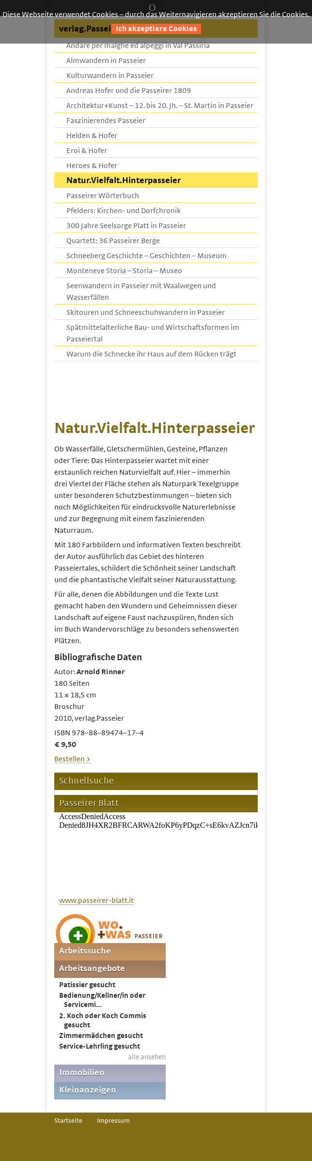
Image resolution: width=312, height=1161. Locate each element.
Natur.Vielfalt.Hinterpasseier (123, 180)
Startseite (68, 1120)
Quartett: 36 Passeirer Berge (113, 241)
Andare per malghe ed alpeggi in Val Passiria (138, 45)
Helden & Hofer (91, 135)
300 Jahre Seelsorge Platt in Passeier (126, 226)
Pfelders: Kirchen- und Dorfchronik (123, 211)
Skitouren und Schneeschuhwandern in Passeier (145, 312)
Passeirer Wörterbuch (102, 196)
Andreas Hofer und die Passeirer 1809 (128, 90)
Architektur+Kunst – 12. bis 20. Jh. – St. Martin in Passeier (159, 105)
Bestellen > (72, 759)
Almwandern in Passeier (106, 60)
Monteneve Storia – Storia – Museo (124, 271)
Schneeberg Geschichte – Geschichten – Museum (146, 256)
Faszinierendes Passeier (105, 120)
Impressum (113, 1120)
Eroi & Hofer (86, 151)
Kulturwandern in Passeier (110, 75)
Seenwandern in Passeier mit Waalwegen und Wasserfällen (141, 291)
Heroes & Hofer (91, 166)
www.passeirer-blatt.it (96, 900)
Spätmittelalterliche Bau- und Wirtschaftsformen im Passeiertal (152, 333)
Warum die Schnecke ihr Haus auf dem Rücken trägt (151, 354)
